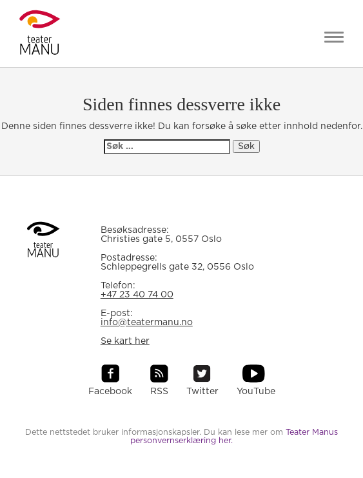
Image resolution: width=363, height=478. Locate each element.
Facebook (110, 391)
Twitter (202, 391)
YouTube (256, 391)
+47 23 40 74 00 (137, 294)
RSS (159, 391)
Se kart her (125, 341)
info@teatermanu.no (147, 322)
